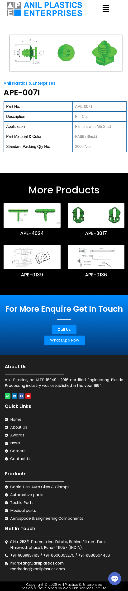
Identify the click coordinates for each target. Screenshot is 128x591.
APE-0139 (32, 274)
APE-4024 (32, 233)
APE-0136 (96, 274)
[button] (106, 9)
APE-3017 (96, 233)
